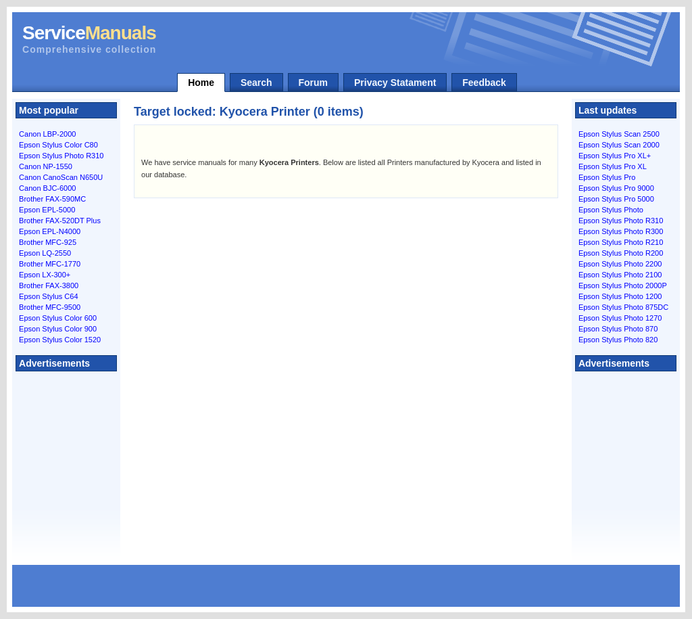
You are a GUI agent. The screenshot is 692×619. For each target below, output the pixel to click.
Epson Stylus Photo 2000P (622, 285)
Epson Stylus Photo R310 (61, 156)
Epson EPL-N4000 (49, 231)
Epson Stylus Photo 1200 (620, 296)
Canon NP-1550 (45, 166)
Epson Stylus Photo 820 (618, 340)
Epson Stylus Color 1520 (60, 340)
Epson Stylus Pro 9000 (616, 188)
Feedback (484, 82)
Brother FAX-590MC (52, 199)
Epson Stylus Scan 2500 (619, 134)
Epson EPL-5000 (47, 210)
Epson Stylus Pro (606, 177)
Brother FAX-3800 (48, 285)
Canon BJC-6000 (47, 188)
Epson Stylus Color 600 (58, 318)
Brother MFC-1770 (49, 264)
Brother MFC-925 (47, 242)
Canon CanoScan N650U (61, 177)
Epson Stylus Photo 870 (618, 329)
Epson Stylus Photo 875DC (623, 307)
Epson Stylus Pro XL (612, 166)
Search (256, 82)
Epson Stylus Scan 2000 (619, 145)
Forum (313, 82)
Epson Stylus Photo (610, 210)
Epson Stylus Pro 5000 (616, 199)
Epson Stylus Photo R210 (620, 242)
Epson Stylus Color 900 (58, 329)
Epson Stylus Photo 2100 (620, 275)
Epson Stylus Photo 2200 (620, 264)
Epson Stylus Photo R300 (620, 231)
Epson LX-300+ (44, 275)
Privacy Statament (395, 82)
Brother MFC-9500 (49, 307)
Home (201, 82)
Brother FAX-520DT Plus (60, 220)
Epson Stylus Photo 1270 (620, 318)
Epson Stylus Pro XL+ (614, 156)
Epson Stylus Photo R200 (620, 253)
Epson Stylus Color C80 (58, 145)
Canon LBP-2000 (47, 134)
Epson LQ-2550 (45, 253)
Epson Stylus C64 (48, 296)
